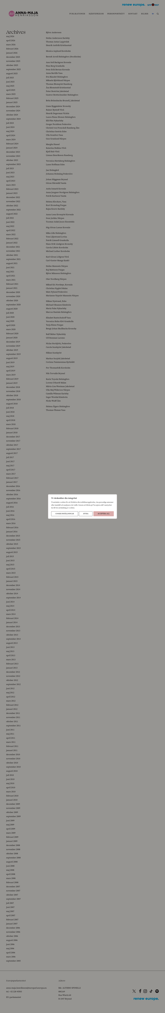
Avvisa (85, 514)
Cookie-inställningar (64, 514)
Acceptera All (104, 514)
